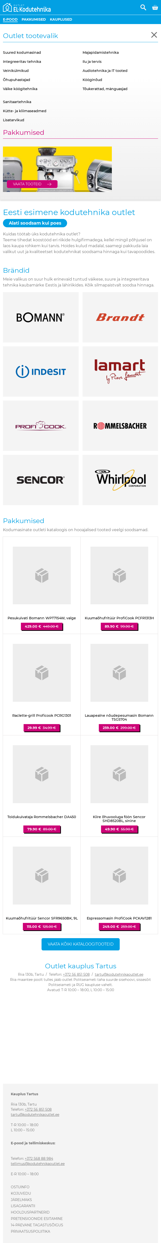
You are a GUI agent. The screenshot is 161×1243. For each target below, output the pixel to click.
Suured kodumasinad (22, 52)
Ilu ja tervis (92, 61)
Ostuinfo (20, 1187)
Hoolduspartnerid (30, 1212)
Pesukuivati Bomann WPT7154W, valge (42, 618)
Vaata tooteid (27, 184)
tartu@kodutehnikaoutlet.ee (119, 974)
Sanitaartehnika (17, 102)
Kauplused (61, 19)
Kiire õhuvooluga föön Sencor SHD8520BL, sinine (119, 819)
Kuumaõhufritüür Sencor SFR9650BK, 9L (42, 918)
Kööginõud (92, 80)
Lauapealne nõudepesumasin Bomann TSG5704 (119, 718)
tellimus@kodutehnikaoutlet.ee (38, 1164)
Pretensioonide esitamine (37, 1218)
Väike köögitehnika (20, 89)
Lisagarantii (23, 1206)
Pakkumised (34, 19)
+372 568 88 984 (39, 1158)
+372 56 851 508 (76, 974)
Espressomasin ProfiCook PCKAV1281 (119, 918)
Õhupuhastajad (16, 80)
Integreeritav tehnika (22, 61)
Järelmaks (21, 1200)
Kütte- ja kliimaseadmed (24, 111)
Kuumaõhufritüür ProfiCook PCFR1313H (119, 618)
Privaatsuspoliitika (30, 1231)
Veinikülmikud (16, 70)
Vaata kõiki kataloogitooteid (81, 944)
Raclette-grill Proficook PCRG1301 (41, 716)
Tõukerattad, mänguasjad (105, 89)
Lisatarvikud (13, 120)
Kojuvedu (21, 1193)
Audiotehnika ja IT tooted (105, 70)
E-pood (10, 19)
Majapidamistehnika (101, 52)
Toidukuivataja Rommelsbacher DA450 (41, 817)
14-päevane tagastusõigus (37, 1225)
